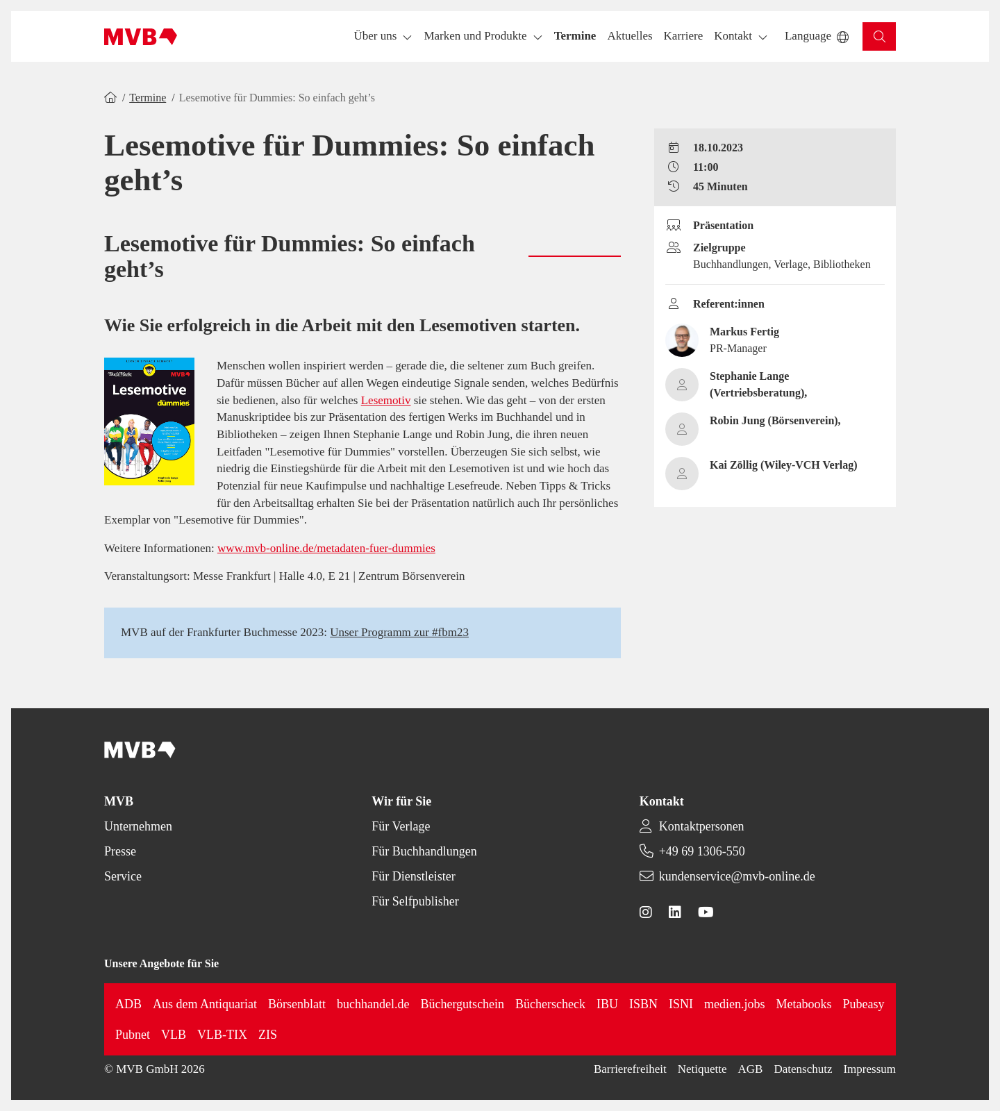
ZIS (267, 1035)
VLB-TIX (222, 1035)
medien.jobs (734, 1004)
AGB (750, 1069)
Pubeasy (864, 1004)
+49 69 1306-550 (702, 851)
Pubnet (132, 1035)
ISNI (681, 1004)
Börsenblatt (297, 1004)
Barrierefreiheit (630, 1069)
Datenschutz (803, 1069)
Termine (147, 97)
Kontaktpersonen (701, 826)
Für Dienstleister (413, 876)
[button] (575, 36)
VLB (173, 1035)
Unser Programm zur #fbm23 (399, 632)
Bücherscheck (550, 1004)
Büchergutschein (462, 1004)
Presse (120, 851)
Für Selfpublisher (415, 901)
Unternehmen (138, 826)
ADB (128, 1004)
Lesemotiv (386, 400)
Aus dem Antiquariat (205, 1004)
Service (123, 876)
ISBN (643, 1004)
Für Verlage (401, 826)
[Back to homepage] (140, 36)
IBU (607, 1004)
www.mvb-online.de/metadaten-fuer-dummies (326, 548)
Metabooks (804, 1004)
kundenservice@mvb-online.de (737, 876)
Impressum (869, 1069)
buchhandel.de (373, 1004)
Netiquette (702, 1069)
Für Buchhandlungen (424, 851)
